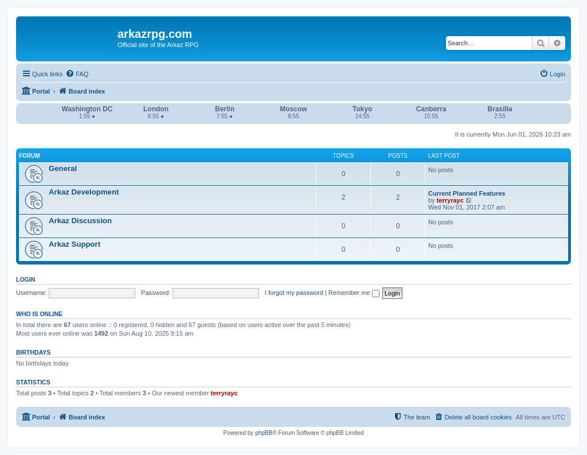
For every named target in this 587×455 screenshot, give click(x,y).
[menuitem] (76, 74)
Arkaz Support (74, 244)
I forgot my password (294, 292)
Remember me (353, 292)
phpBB (263, 433)
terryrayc (450, 200)
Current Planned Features (466, 193)
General (63, 168)
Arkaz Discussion (80, 220)
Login (25, 279)
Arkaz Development (84, 192)
